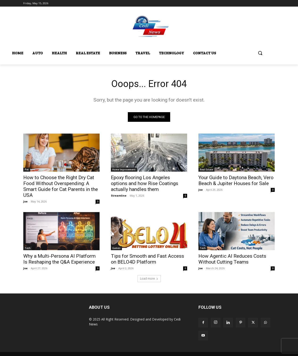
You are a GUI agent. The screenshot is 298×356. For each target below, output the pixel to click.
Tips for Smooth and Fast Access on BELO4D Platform (147, 259)
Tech (28, 248)
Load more (149, 279)
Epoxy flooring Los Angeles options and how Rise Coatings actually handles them (144, 183)
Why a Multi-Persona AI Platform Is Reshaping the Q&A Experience (59, 259)
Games (116, 248)
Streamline (118, 195)
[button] (260, 53)
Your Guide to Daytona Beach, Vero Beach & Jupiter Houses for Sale (236, 180)
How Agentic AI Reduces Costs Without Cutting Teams (232, 259)
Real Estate (206, 169)
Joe (25, 201)
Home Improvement (124, 169)
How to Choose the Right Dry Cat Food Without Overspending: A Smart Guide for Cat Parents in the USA (60, 186)
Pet (27, 169)
